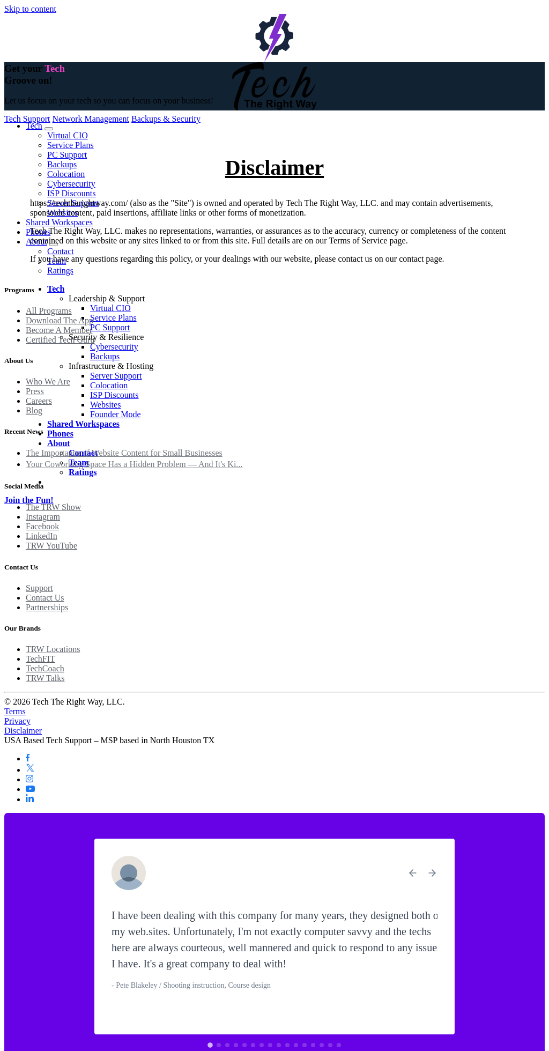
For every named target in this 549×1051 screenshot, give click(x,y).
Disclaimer (23, 730)
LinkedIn (41, 536)
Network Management (91, 118)
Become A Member (59, 330)
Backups (62, 164)
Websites (105, 404)
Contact (60, 251)
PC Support (67, 154)
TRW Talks (45, 678)
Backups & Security (166, 118)
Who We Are (48, 381)
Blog (34, 410)
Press (35, 391)
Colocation (66, 174)
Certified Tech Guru (60, 339)
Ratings (60, 270)
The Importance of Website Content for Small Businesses (124, 452)
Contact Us (45, 597)
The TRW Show (53, 507)
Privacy (17, 721)
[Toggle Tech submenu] (48, 128)
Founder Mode (115, 414)
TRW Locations (53, 649)
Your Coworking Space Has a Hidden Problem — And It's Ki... (134, 464)
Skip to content (30, 8)
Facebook (42, 526)
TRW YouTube (51, 545)
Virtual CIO (67, 135)
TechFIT (40, 658)
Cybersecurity (71, 183)
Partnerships (47, 607)
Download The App (59, 320)
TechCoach (45, 668)
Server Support (116, 375)
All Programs (49, 310)
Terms (15, 711)
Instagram (43, 516)
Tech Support (27, 118)
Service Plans (70, 145)
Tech (34, 125)
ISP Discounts (71, 193)
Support (39, 588)
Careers (39, 400)
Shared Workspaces (59, 222)
